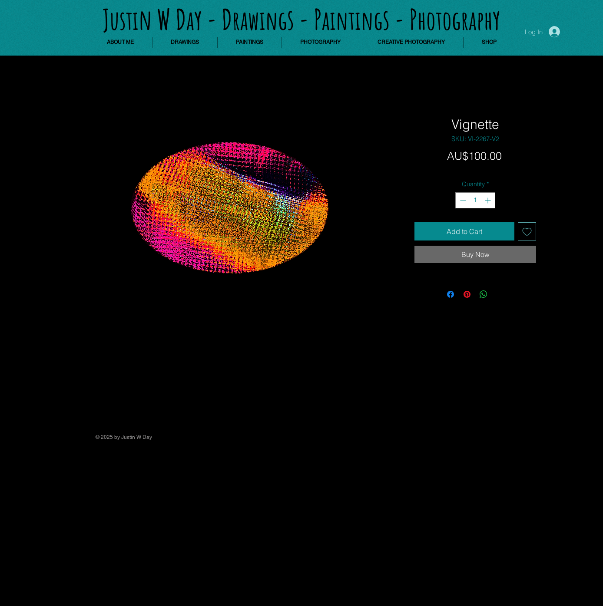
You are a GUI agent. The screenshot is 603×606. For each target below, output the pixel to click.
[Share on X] (500, 294)
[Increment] (488, 200)
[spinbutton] (475, 200)
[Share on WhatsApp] (483, 294)
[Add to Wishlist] (527, 231)
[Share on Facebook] (450, 294)
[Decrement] (462, 200)
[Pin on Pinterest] (467, 294)
